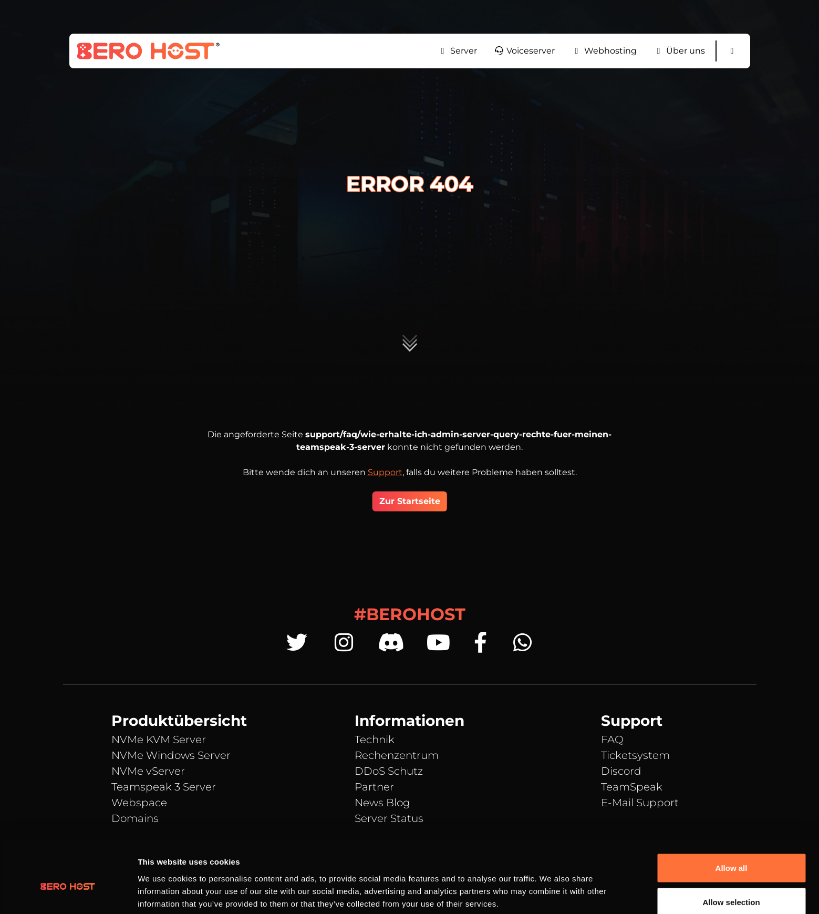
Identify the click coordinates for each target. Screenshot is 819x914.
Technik (375, 739)
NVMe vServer (148, 771)
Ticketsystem (635, 755)
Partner (374, 787)
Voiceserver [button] (524, 51)
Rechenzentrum (397, 755)
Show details (551, 886)
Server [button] (457, 51)
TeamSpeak (631, 787)
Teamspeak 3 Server (163, 787)
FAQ (612, 739)
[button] (732, 50)
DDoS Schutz (389, 771)
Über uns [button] (679, 51)
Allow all (732, 817)
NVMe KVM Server (158, 739)
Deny (731, 885)
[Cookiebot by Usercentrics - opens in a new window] (68, 893)
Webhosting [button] (604, 51)
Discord (621, 771)
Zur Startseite (409, 501)
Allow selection (731, 851)
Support (385, 472)
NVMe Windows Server (171, 755)
